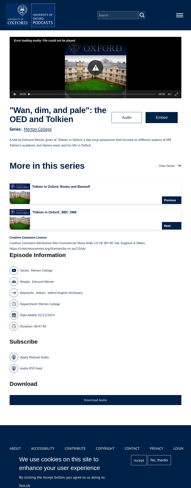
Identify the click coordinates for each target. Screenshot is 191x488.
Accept (139, 460)
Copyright (105, 448)
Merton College (38, 129)
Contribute (75, 448)
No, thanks (159, 460)
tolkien (40, 293)
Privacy (156, 448)
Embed (161, 117)
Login (178, 448)
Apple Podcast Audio (34, 357)
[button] (95, 67)
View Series (167, 166)
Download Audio (95, 400)
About (15, 448)
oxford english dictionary (65, 293)
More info (24, 485)
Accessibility (42, 448)
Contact (132, 448)
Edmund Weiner (43, 282)
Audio (126, 117)
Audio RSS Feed (31, 368)
